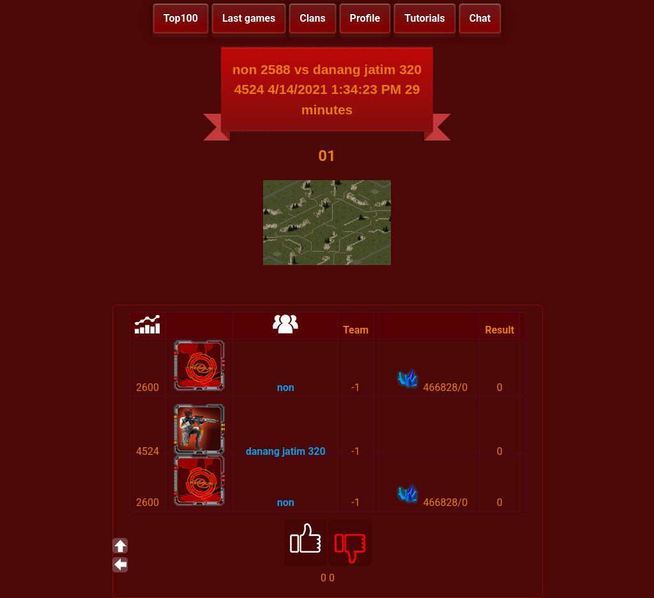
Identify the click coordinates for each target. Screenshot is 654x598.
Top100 (181, 18)
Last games (248, 18)
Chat (479, 18)
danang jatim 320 (286, 451)
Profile (365, 18)
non (285, 387)
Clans (312, 18)
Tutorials (424, 18)
